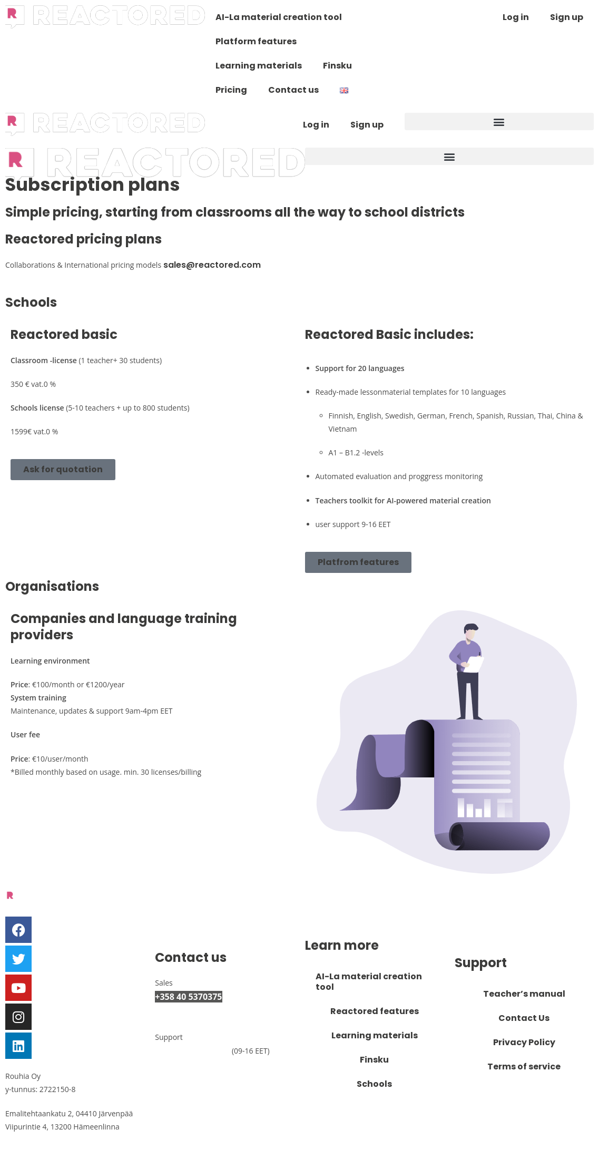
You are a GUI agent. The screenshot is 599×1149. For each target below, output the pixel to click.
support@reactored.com (211, 1066)
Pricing (231, 90)
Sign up (566, 17)
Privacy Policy (524, 1042)
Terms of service (524, 1066)
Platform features (256, 41)
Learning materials (258, 66)
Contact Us (523, 1018)
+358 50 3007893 (192, 1051)
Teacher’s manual (524, 994)
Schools (374, 1084)
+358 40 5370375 (188, 996)
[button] (499, 121)
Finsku (337, 66)
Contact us (293, 90)
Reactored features (374, 1011)
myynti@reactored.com (209, 1012)
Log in (516, 17)
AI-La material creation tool (278, 17)
